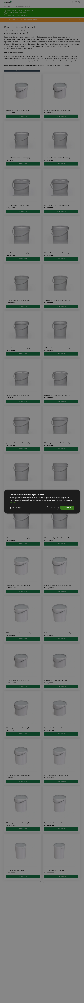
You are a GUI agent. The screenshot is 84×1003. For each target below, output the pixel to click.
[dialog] (42, 501)
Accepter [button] (67, 508)
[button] (15, 508)
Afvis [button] (53, 508)
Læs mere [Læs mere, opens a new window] (13, 502)
